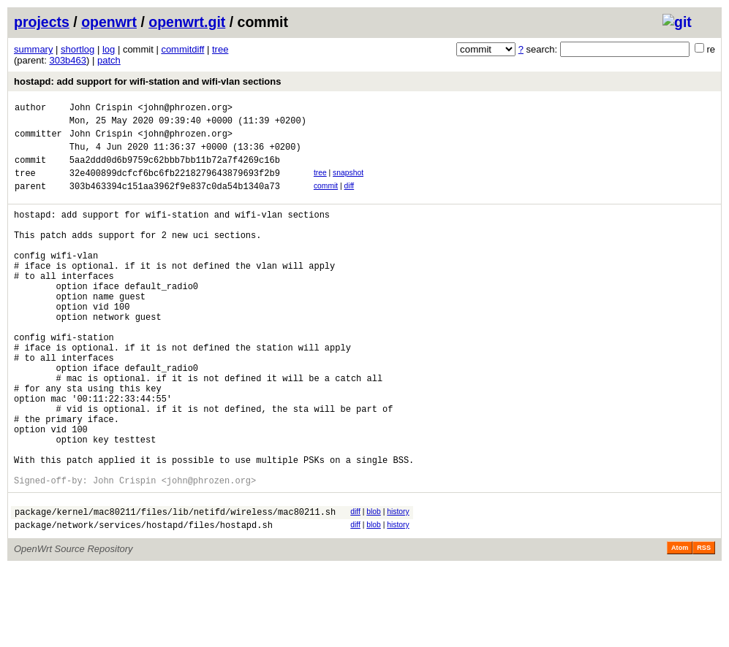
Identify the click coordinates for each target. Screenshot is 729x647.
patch (109, 60)
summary (33, 49)
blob (373, 586)
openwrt (109, 22)
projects (41, 22)
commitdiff (182, 49)
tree (220, 49)
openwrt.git (186, 22)
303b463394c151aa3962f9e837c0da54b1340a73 (174, 201)
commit (326, 199)
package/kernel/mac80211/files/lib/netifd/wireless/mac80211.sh (175, 588)
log (108, 49)
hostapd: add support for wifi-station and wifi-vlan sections (147, 81)
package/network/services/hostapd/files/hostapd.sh (144, 603)
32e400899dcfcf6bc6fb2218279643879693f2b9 (174, 186)
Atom (679, 626)
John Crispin (100, 109)
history (398, 586)
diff (349, 199)
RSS (704, 626)
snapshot (348, 184)
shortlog (77, 49)
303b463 (67, 60)
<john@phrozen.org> (185, 109)
